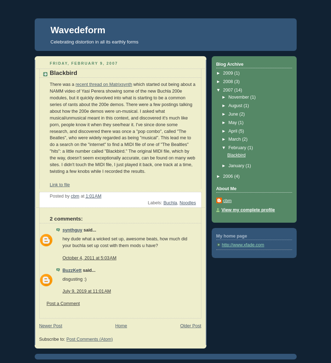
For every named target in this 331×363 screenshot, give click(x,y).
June (233, 114)
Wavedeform (78, 30)
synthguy (72, 230)
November (239, 97)
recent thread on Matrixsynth (103, 84)
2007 (228, 90)
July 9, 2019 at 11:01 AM (87, 291)
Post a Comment (63, 303)
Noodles (187, 202)
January (236, 165)
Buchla (170, 202)
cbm (227, 200)
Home (121, 325)
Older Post (190, 325)
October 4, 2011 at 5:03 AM (89, 258)
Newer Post (50, 325)
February (237, 147)
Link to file (60, 184)
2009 (228, 73)
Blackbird (236, 155)
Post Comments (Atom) (90, 339)
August (236, 105)
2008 (228, 81)
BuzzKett (72, 270)
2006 (228, 176)
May (233, 122)
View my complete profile (248, 209)
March (235, 139)
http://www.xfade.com (243, 244)
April (233, 131)
